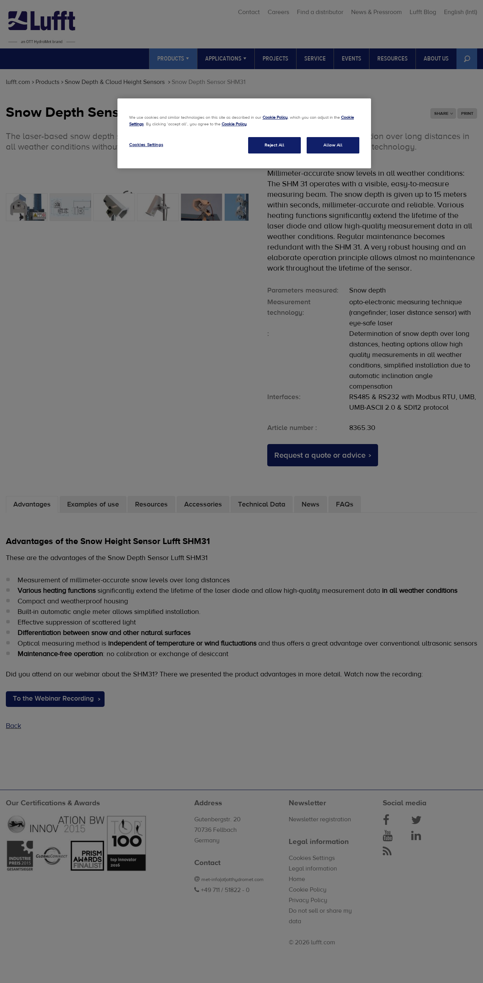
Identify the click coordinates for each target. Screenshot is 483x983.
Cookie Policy (275, 117)
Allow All (332, 145)
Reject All (274, 145)
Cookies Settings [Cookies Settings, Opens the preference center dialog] (146, 145)
